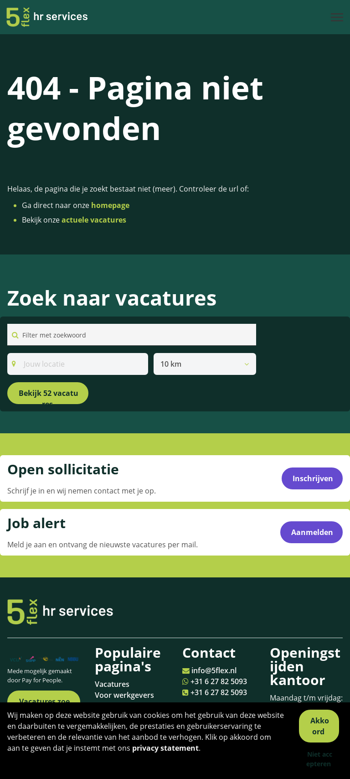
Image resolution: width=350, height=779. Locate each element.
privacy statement (165, 748)
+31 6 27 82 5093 (218, 681)
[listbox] (205, 364)
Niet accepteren (319, 759)
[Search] (77, 364)
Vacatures (112, 684)
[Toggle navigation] (337, 17)
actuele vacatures (94, 220)
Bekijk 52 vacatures (48, 396)
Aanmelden (312, 532)
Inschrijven (313, 478)
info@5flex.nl (214, 670)
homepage (110, 205)
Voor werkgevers (124, 695)
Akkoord (319, 726)
